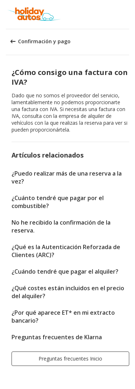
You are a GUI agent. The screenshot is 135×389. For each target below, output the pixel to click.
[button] (127, 14)
